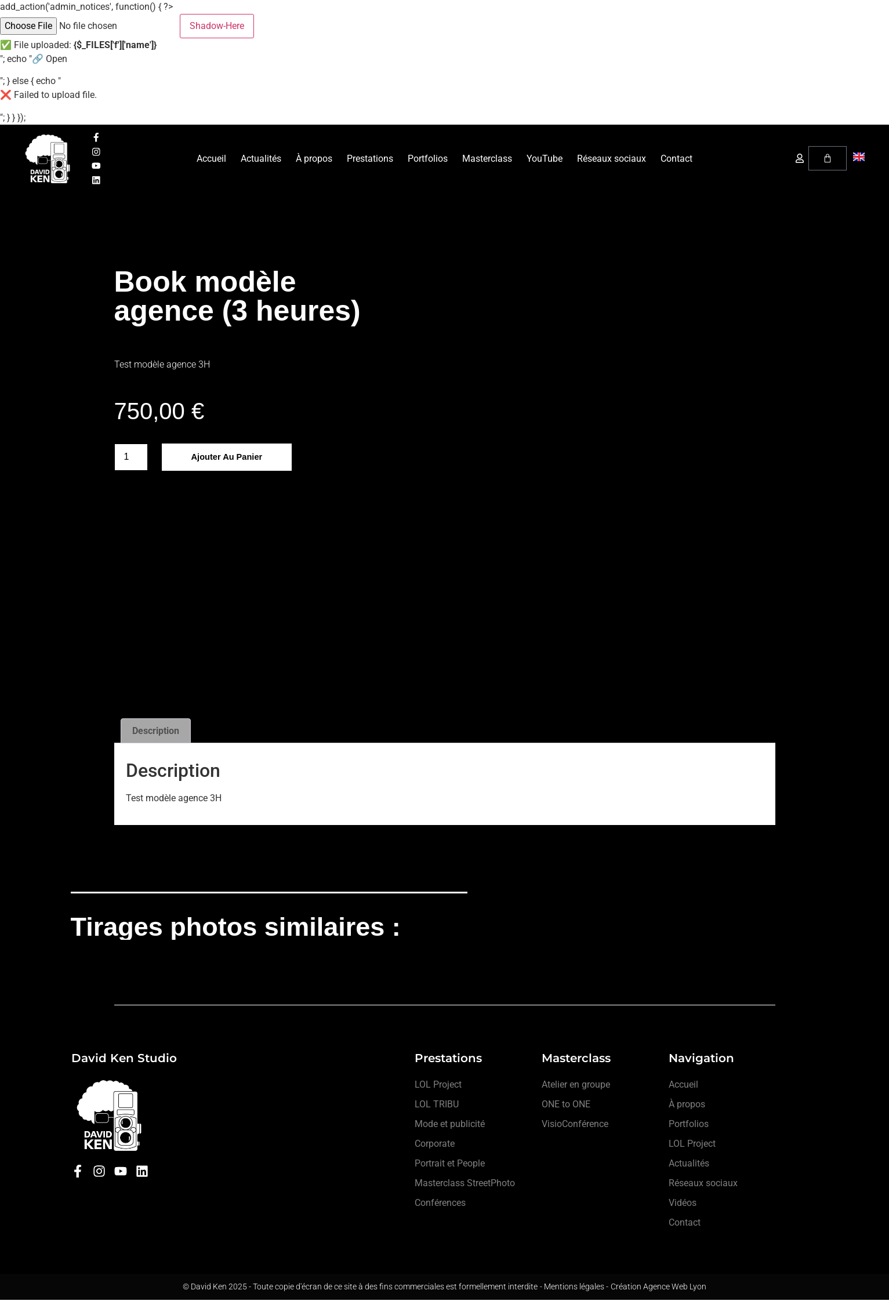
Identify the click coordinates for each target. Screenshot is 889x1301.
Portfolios (428, 159)
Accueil (211, 159)
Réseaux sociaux (611, 159)
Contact (676, 159)
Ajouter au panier (230, 458)
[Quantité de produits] (131, 459)
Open (56, 58)
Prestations (370, 159)
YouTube (545, 159)
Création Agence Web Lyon (658, 1287)
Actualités (261, 159)
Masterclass (487, 159)
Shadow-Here (217, 25)
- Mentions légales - (574, 1287)
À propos (314, 159)
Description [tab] (155, 731)
